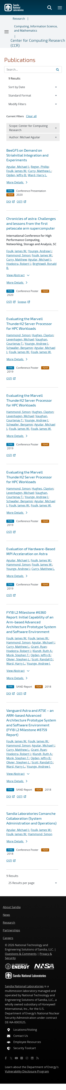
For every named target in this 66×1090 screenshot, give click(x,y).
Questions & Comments (21, 954)
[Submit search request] (57, 69)
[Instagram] (27, 1058)
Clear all (31, 116)
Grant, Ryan (39, 647)
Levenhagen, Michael (20, 339)
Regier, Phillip (40, 167)
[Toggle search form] (49, 7)
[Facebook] (5, 1058)
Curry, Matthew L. (39, 171)
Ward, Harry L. (37, 175)
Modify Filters (22, 104)
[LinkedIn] (32, 1058)
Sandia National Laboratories (24, 986)
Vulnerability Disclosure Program (27, 1071)
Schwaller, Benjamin (19, 348)
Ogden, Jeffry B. (16, 175)
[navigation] (33, 882)
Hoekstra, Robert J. (18, 264)
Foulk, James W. (16, 171)
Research (19, 19)
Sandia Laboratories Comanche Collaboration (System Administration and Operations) (31, 818)
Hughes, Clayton (43, 335)
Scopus (24, 301)
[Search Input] (33, 69)
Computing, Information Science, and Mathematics (36, 28)
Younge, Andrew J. (40, 251)
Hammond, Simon (18, 255)
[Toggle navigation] (7, 31)
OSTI (22, 201)
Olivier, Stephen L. (18, 659)
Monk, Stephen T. (17, 655)
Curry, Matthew (16, 259)
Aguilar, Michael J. (17, 167)
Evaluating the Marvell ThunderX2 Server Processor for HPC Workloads (29, 323)
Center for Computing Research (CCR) (38, 43)
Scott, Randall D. (42, 659)
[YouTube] (16, 1058)
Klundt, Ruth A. (42, 651)
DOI (10, 201)
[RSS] (37, 1058)
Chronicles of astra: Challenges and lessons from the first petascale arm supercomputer (31, 223)
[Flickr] (21, 1058)
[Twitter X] (11, 1058)
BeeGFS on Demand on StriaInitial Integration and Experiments (27, 155)
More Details (17, 182)
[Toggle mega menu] (60, 7)
